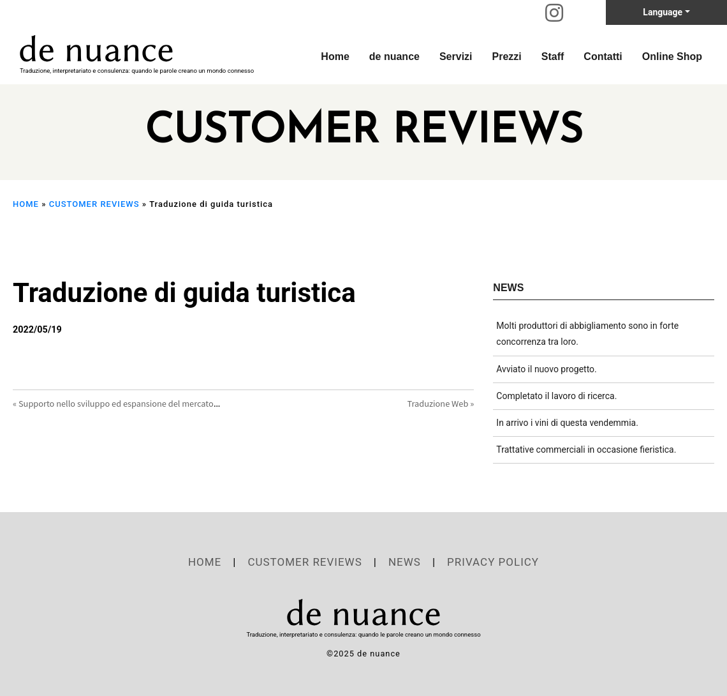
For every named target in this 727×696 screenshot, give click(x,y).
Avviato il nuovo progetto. (546, 369)
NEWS (404, 562)
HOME (26, 204)
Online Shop (672, 56)
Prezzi (507, 56)
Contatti (603, 56)
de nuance (394, 56)
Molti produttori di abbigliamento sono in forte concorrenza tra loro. (587, 334)
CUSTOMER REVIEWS (94, 204)
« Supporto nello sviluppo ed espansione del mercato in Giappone (137, 403)
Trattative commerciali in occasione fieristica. (586, 449)
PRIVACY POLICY (493, 562)
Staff (552, 56)
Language (662, 12)
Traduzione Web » (441, 403)
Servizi (456, 56)
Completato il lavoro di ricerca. (556, 396)
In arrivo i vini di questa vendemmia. (567, 423)
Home (335, 56)
